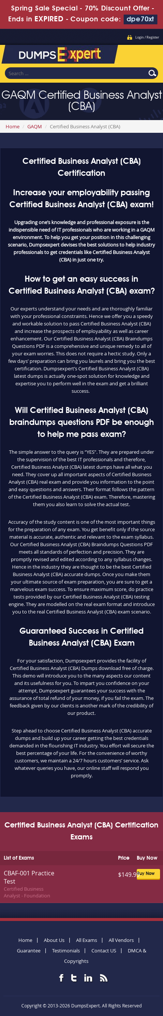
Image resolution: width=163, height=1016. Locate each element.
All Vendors (121, 940)
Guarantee (28, 950)
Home (12, 126)
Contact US (103, 950)
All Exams (86, 940)
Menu (150, 52)
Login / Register (147, 37)
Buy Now (145, 874)
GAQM (34, 126)
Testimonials (66, 950)
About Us (54, 940)
